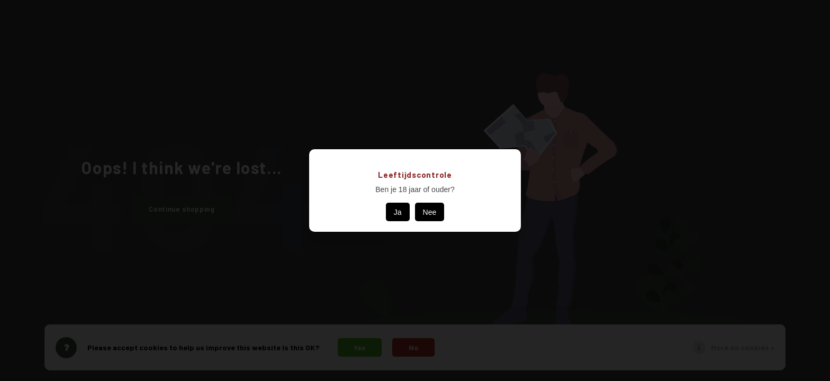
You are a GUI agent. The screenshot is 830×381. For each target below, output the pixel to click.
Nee (430, 212)
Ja (398, 212)
